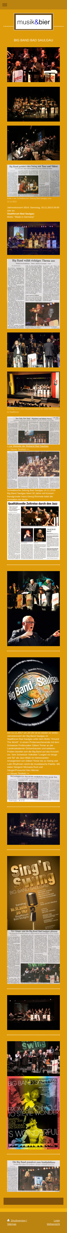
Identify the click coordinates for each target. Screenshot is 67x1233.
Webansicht (53, 1224)
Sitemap (11, 1224)
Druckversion (16, 1220)
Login (57, 1220)
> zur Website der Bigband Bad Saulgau (27, 446)
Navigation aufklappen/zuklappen (33, 5)
